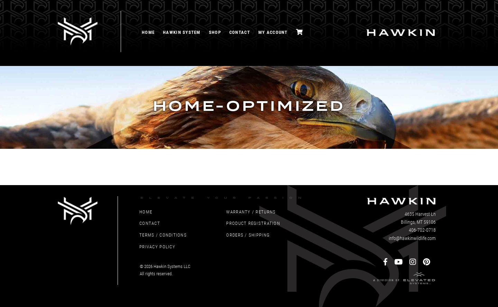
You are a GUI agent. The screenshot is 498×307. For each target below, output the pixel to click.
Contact (239, 32)
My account (273, 32)
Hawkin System (182, 32)
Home (148, 32)
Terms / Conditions (163, 235)
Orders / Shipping (248, 235)
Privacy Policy (157, 246)
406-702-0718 (422, 230)
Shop (215, 32)
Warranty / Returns (251, 211)
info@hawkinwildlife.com (412, 238)
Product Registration (253, 223)
